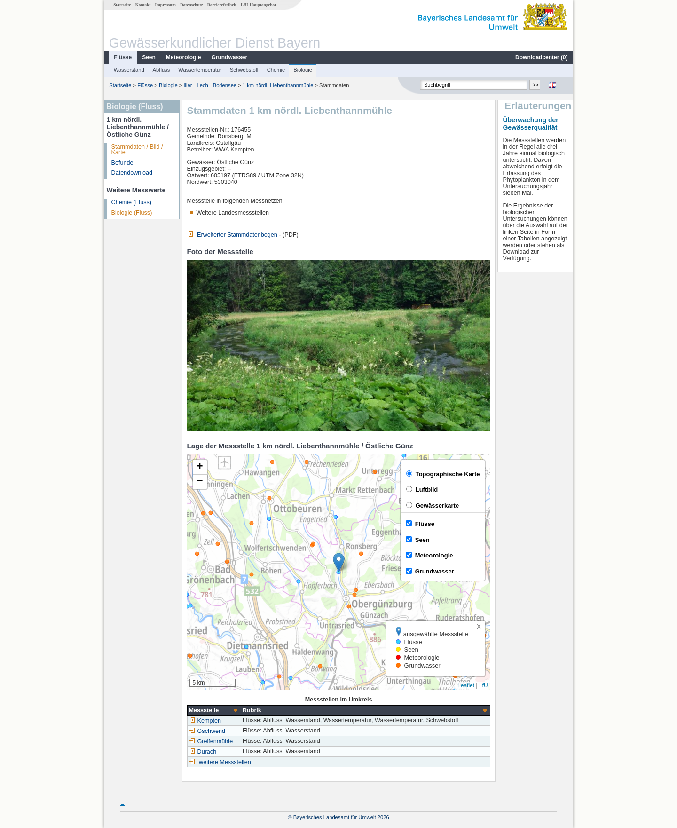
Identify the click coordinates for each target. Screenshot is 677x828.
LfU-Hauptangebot (258, 4)
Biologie (302, 69)
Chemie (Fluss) (131, 202)
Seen (149, 57)
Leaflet (465, 685)
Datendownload (132, 172)
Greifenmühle (211, 741)
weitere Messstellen (225, 762)
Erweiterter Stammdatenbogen (232, 234)
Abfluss (161, 69)
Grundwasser (230, 57)
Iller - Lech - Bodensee (210, 85)
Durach (203, 751)
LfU (483, 685)
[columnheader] (214, 710)
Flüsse (123, 57)
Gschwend (207, 731)
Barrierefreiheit (221, 4)
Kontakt (143, 4)
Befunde (122, 162)
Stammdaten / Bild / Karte (137, 149)
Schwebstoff (244, 69)
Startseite (122, 4)
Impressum (165, 4)
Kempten (205, 720)
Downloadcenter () (541, 57)
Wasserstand (129, 69)
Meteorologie (183, 57)
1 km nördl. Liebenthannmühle (278, 85)
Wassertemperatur (199, 69)
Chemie (276, 69)
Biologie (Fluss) (131, 212)
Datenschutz (191, 4)
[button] (339, 562)
